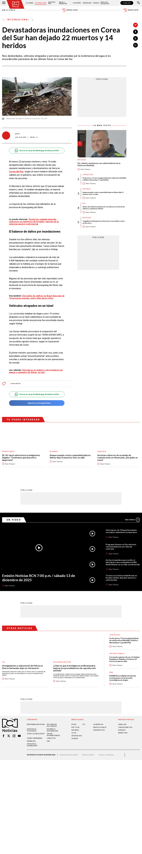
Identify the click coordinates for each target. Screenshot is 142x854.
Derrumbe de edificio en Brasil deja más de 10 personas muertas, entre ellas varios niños (36, 297)
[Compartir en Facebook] (135, 31)
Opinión (96, 3)
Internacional (41, 3)
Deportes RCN (51, 3)
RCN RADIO (75, 730)
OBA (48, 741)
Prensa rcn (31, 741)
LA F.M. (73, 733)
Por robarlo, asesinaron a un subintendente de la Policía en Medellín (99, 164)
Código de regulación (35, 734)
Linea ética (51, 738)
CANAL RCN (126, 3)
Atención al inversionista (32, 745)
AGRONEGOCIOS (99, 730)
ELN (84, 203)
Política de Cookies (88, 755)
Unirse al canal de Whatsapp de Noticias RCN (37, 150)
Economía (77, 3)
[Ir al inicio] (15, 4)
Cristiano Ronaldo (117, 653)
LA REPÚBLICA (98, 724)
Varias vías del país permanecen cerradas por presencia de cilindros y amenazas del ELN (104, 207)
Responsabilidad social (36, 724)
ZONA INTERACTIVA (125, 727)
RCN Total (75, 727)
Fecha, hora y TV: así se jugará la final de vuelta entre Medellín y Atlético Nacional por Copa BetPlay (104, 179)
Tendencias (86, 3)
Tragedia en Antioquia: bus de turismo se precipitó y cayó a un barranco (104, 222)
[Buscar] (138, 3)
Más (132, 520)
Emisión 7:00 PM (130, 10)
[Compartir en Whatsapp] (135, 45)
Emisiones (9, 10)
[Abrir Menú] (3, 3)
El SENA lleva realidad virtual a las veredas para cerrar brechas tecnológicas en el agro (122, 678)
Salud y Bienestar (63, 3)
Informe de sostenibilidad (52, 730)
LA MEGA (74, 738)
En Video (14, 519)
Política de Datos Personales (68, 755)
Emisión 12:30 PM (70, 10)
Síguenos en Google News (36, 403)
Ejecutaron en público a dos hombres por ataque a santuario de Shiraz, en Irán (36, 371)
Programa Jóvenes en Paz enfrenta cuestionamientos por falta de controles (121, 546)
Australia (86, 189)
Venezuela (101, 451)
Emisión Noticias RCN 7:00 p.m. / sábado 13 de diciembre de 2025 (38, 577)
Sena (111, 672)
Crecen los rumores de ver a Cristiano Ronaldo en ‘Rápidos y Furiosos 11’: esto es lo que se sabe (124, 659)
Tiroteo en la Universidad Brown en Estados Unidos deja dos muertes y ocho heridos (121, 577)
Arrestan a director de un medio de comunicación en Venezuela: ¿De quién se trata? (117, 457)
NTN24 (73, 724)
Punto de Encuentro (105, 3)
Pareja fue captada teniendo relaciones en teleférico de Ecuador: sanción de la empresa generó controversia (34, 221)
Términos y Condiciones (106, 755)
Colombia (29, 3)
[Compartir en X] (135, 38)
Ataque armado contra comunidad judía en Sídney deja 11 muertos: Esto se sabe (103, 193)
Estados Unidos (8, 451)
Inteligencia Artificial (62, 662)
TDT (83, 724)
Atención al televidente (31, 730)
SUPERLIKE (121, 730)
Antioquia (82, 160)
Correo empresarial (34, 738)
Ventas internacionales (53, 734)
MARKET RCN (122, 733)
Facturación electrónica (52, 725)
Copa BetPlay (88, 174)
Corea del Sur (16, 171)
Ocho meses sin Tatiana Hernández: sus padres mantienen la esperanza (121, 531)
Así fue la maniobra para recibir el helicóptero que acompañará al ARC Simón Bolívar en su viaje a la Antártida (123, 562)
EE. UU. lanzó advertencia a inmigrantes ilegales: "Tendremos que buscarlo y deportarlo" (21, 457)
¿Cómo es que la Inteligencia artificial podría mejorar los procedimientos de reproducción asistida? (74, 668)
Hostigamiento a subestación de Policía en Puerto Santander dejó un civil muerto (22, 667)
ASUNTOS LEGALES (99, 727)
